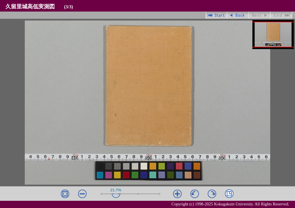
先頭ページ (216, 15)
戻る (238, 15)
